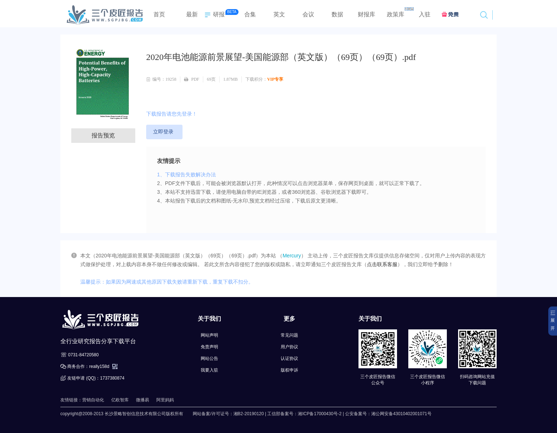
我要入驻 (209, 370)
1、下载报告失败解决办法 (186, 174)
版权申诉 (289, 370)
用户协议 (289, 346)
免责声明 (209, 346)
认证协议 (289, 358)
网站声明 (209, 335)
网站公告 (209, 358)
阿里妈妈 (165, 399)
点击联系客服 (382, 264)
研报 (214, 15)
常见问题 (289, 335)
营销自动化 (93, 399)
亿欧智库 (120, 399)
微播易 (142, 399)
